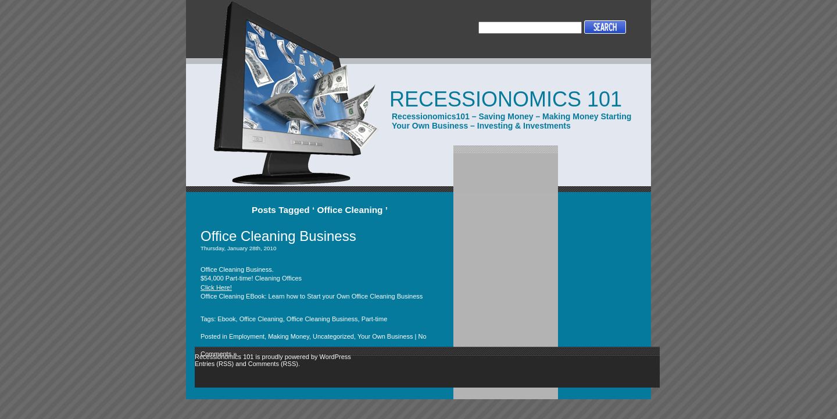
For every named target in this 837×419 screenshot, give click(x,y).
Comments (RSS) (273, 363)
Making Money (288, 336)
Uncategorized (333, 336)
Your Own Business (385, 336)
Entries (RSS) (214, 363)
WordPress (335, 356)
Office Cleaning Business (278, 236)
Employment (246, 336)
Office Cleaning (261, 318)
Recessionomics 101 (505, 99)
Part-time (375, 318)
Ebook (226, 318)
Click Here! (216, 287)
